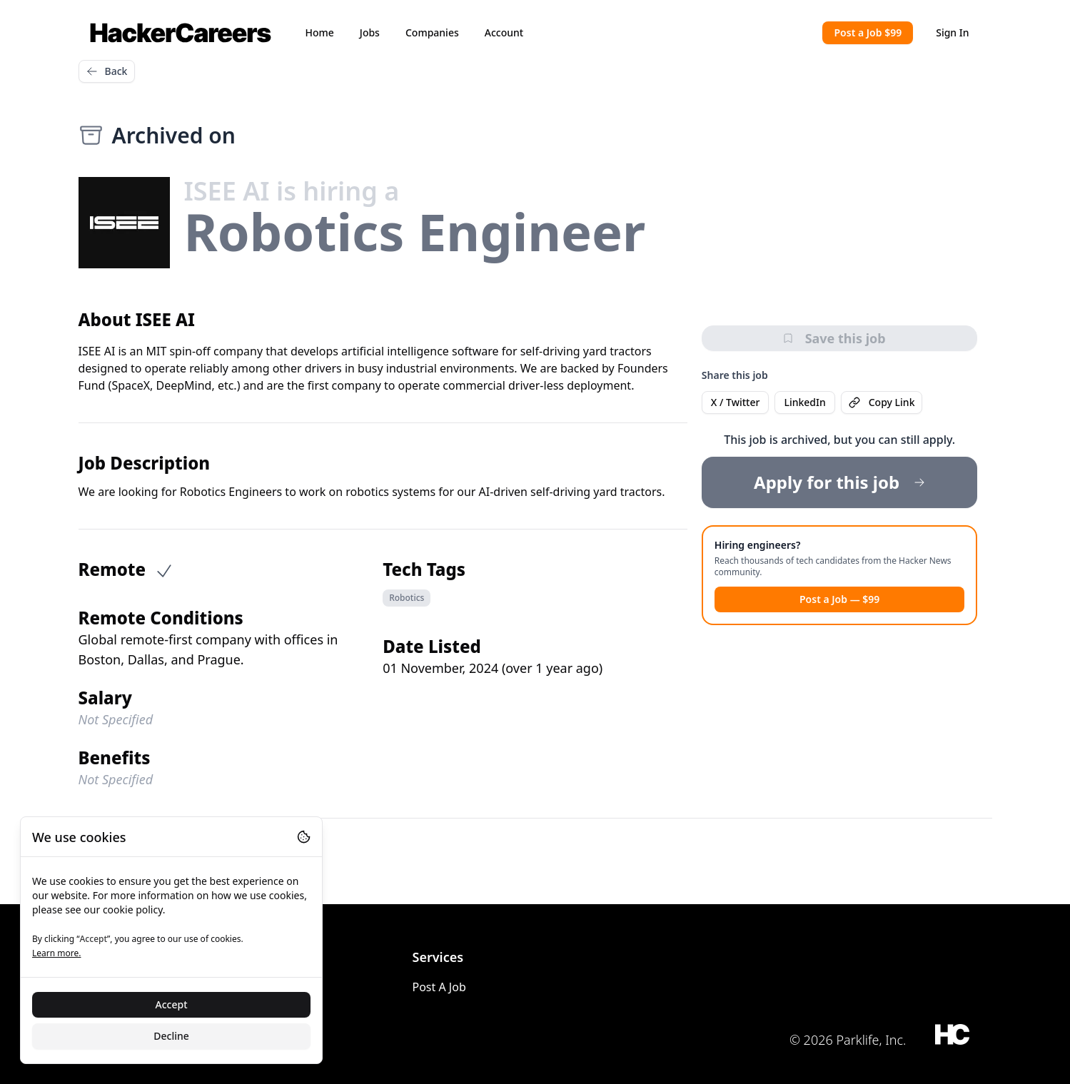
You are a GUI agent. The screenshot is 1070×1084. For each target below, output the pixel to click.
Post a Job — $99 (839, 599)
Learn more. (56, 953)
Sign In (952, 32)
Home (320, 32)
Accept (172, 1004)
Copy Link (882, 402)
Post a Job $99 (868, 32)
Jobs (370, 32)
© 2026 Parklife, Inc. (848, 1039)
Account (504, 32)
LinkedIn (804, 402)
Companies (432, 32)
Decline (171, 1036)
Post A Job (439, 987)
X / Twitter (735, 402)
